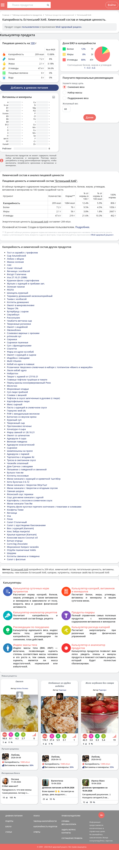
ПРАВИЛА (78, 838)
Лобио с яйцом (15, 258)
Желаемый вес (70, 103)
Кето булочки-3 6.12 (18, 481)
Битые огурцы (15, 540)
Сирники (12, 339)
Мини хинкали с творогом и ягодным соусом (32, 488)
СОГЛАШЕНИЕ (68, 838)
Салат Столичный (17, 522)
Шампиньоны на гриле (20, 450)
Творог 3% (12, 308)
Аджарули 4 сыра (16, 438)
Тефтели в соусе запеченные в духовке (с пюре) (33, 398)
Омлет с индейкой (17, 326)
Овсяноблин (14, 330)
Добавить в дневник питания (29, 87)
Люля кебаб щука (16, 370)
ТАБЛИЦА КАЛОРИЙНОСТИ (45, 821)
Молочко (12, 385)
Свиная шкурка (15, 491)
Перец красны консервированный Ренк (29, 382)
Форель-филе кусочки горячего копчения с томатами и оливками (44, 506)
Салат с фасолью (16, 559)
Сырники (12, 447)
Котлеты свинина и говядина (23, 556)
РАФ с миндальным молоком (23, 413)
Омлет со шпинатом (18, 435)
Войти (112, 5)
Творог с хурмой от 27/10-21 (22, 376)
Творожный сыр (16, 423)
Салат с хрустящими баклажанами (26, 525)
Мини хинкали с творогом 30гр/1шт (27, 484)
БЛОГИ (8, 826)
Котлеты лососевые (18, 475)
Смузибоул (13, 314)
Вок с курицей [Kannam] (20, 528)
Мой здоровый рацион (68, 26)
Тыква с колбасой (17, 299)
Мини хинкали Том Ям (19, 503)
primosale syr (14, 336)
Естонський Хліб (84, 15)
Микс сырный (14, 404)
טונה (9, 265)
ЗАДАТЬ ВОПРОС (69, 829)
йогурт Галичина (16, 274)
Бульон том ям (15, 472)
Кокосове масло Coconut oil (22, 537)
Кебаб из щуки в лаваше (20, 364)
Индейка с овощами (18, 357)
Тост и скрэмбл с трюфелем (22, 252)
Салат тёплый (14, 268)
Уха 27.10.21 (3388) (17, 277)
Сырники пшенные (17, 342)
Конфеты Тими (15, 509)
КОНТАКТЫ (66, 833)
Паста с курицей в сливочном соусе (27, 407)
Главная (5, 15)
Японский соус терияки (20, 494)
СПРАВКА (65, 821)
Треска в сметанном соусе (21, 460)
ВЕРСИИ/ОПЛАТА (69, 824)
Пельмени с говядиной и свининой (27, 469)
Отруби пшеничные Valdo (21, 550)
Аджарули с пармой (18, 453)
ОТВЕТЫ (36, 832)
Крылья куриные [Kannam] (22, 534)
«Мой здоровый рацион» (102, 234)
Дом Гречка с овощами (20, 466)
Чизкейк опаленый (17, 463)
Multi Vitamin (14, 361)
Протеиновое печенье (19, 426)
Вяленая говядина (17, 441)
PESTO (10, 289)
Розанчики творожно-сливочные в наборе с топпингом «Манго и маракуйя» (50, 367)
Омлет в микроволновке (20, 305)
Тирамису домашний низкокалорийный (30, 295)
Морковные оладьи (18, 388)
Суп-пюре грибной (17, 392)
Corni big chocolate (17, 543)
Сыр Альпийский (16, 255)
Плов (10, 519)
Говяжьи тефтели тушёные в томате (27, 379)
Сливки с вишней (17, 395)
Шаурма (11, 553)
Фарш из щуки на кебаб (20, 351)
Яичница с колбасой (18, 271)
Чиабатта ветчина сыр (19, 320)
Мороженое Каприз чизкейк (23, 546)
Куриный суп (14, 419)
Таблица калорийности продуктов (27, 15)
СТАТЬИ (8, 832)
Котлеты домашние (18, 302)
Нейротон (12, 373)
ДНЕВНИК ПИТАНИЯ (13, 816)
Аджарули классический (21, 444)
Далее (89, 117)
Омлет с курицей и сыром (21, 354)
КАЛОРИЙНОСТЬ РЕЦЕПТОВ (45, 826)
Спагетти (12, 348)
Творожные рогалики (19, 323)
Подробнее (82, 227)
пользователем (30, 26)
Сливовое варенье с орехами (23, 333)
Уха (9, 515)
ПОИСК (36, 816)
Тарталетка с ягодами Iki (20, 457)
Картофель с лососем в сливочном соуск (29, 500)
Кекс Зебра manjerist (18, 531)
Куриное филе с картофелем (23, 280)
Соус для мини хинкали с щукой (25, 497)
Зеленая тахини (16, 286)
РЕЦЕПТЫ (9, 821)
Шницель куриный (17, 292)
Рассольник (13, 317)
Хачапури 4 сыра (16, 429)
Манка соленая (15, 261)
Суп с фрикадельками (19, 345)
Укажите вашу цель (73, 83)
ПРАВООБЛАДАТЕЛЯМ (71, 816)
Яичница (12, 512)
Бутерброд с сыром (18, 311)
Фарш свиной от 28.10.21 (21, 432)
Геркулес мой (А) (16, 410)
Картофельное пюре (18, 401)
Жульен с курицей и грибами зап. (26, 283)
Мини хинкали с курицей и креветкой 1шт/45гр (34, 478)
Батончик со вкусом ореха (21, 416)
